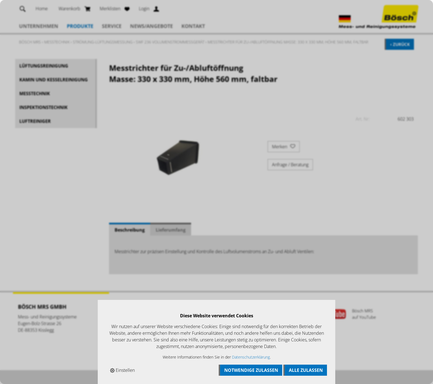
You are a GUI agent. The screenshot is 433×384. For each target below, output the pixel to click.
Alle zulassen (306, 370)
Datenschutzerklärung (251, 357)
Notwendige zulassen (251, 370)
